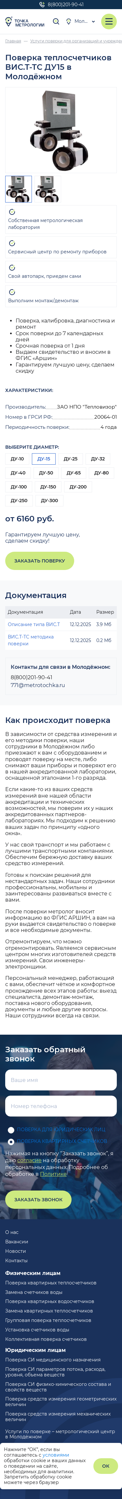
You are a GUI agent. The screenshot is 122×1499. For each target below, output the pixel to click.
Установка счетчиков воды (37, 1330)
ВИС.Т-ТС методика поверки (31, 640)
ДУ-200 (78, 487)
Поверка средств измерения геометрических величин (60, 1401)
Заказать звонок (38, 1200)
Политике (53, 1174)
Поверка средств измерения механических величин (58, 1416)
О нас (12, 1232)
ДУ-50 (46, 473)
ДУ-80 (101, 473)
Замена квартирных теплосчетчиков (49, 1311)
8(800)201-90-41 (61, 4)
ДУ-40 (18, 473)
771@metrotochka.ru (38, 685)
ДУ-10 (17, 459)
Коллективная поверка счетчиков (46, 1339)
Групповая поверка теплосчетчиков (48, 1320)
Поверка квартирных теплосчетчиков (51, 1283)
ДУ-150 (48, 487)
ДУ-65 (74, 473)
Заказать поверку (39, 561)
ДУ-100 (19, 487)
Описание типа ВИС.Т (34, 624)
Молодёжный (80, 21)
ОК (105, 1466)
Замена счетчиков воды (33, 1292)
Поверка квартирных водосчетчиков (49, 1301)
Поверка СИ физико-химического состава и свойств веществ (58, 1387)
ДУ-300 (49, 500)
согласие (29, 1160)
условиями (56, 1455)
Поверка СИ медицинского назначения (53, 1360)
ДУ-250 (19, 500)
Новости (15, 1251)
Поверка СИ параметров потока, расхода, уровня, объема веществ (55, 1372)
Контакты (16, 1261)
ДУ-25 (70, 459)
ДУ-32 (98, 459)
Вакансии (16, 1242)
